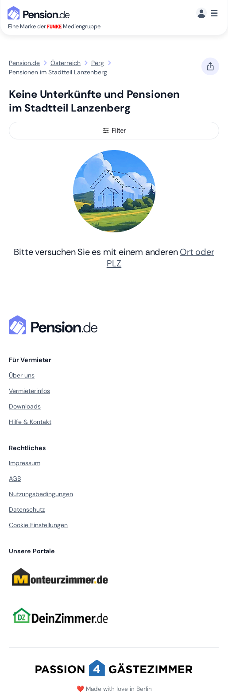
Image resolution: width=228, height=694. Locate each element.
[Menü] (206, 13)
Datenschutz (27, 509)
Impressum (24, 463)
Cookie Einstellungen (38, 525)
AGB (15, 478)
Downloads (25, 406)
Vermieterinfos (29, 391)
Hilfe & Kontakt (30, 422)
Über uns (22, 375)
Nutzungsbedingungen (41, 494)
